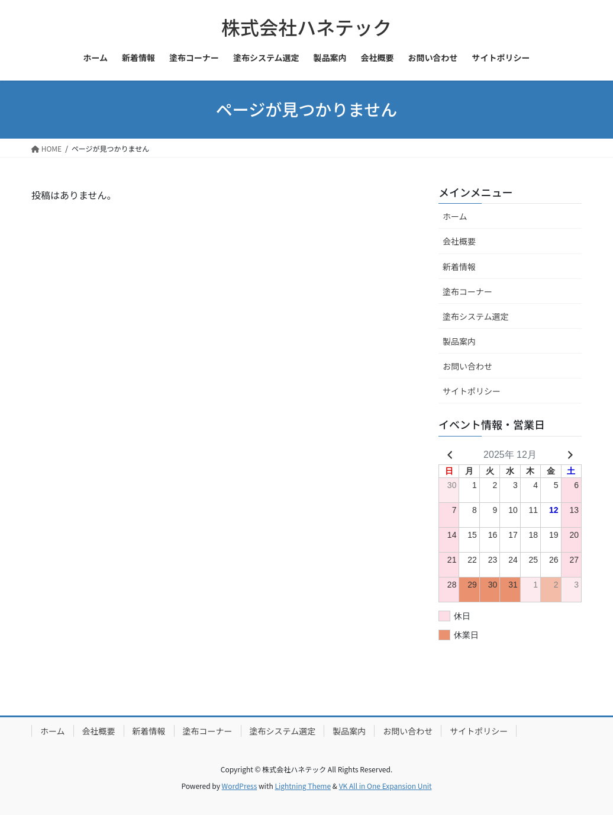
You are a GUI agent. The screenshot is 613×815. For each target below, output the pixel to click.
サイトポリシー (472, 391)
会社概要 (459, 241)
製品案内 (459, 341)
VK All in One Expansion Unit (385, 786)
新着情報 (459, 266)
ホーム (455, 216)
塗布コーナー (467, 291)
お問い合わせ (467, 366)
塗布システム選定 (476, 316)
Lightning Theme (303, 786)
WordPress (239, 786)
